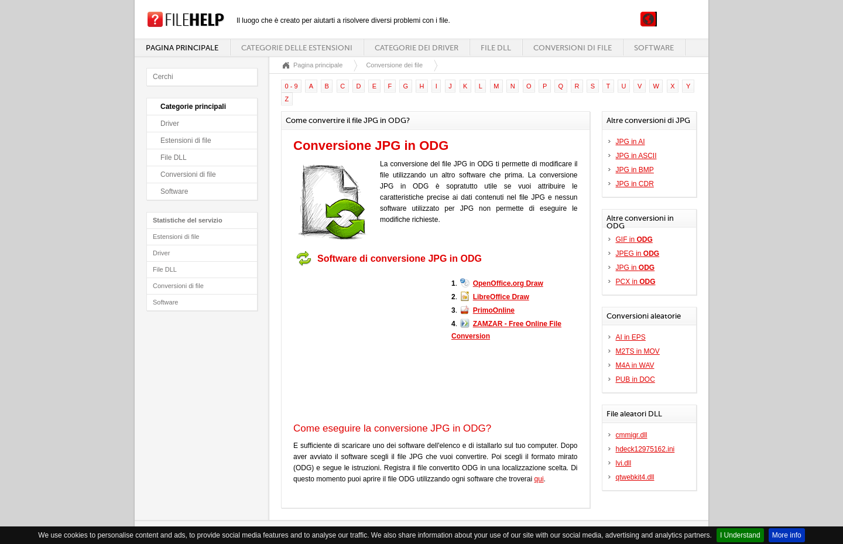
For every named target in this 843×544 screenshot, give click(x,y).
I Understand (740, 535)
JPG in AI (630, 142)
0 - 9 (291, 86)
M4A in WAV (635, 365)
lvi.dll (624, 463)
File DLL (496, 47)
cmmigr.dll (631, 435)
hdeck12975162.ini (645, 449)
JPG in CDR (635, 184)
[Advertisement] (366, 344)
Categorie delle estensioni (296, 47)
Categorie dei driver (416, 47)
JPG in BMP (635, 170)
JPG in (635, 268)
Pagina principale (182, 47)
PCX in (636, 282)
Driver (169, 123)
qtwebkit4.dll (635, 477)
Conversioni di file (572, 47)
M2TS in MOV (638, 351)
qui (539, 479)
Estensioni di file (185, 140)
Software (654, 47)
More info (786, 535)
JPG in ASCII (636, 156)
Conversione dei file (394, 65)
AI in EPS (631, 337)
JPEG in (638, 253)
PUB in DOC (635, 379)
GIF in (634, 239)
